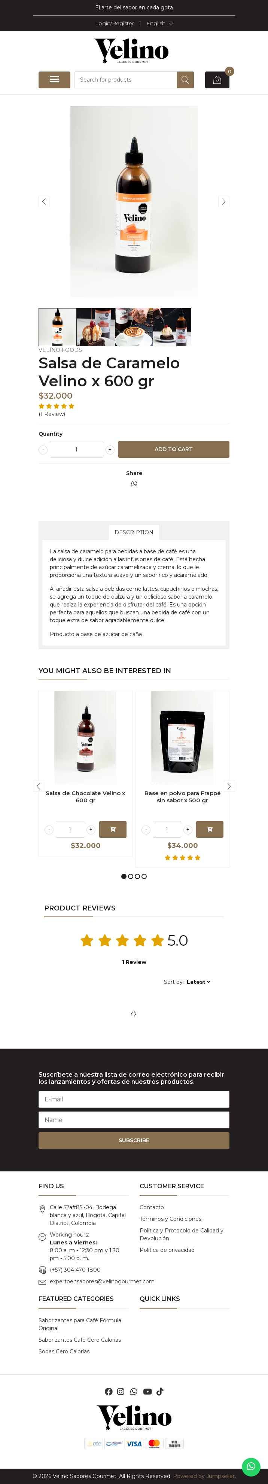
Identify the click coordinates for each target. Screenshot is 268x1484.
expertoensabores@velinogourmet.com (102, 1281)
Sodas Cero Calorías (64, 1351)
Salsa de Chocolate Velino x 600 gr (85, 796)
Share (134, 473)
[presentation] (44, 201)
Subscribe (134, 1140)
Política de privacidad (167, 1250)
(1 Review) (52, 414)
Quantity (51, 434)
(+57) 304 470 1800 (75, 1269)
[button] (159, 23)
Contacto (152, 1207)
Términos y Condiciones (170, 1219)
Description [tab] (134, 532)
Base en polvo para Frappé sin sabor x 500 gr (182, 796)
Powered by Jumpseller (204, 1476)
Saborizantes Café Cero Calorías (80, 1339)
